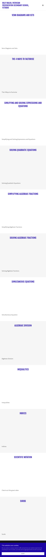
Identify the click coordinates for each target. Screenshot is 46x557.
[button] (42, 5)
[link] (16, 8)
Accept (23, 553)
